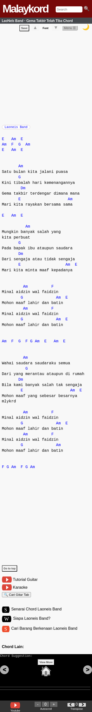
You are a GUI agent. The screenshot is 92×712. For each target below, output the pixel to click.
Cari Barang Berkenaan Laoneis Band (44, 634)
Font (46, 29)
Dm (23, 190)
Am (13, 141)
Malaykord (25, 8)
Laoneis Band (16, 128)
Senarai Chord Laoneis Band (36, 614)
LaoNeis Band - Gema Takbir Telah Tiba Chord (37, 21)
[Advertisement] (46, 78)
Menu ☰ (70, 29)
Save (24, 29)
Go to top (10, 570)
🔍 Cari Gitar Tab (16, 598)
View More (46, 669)
